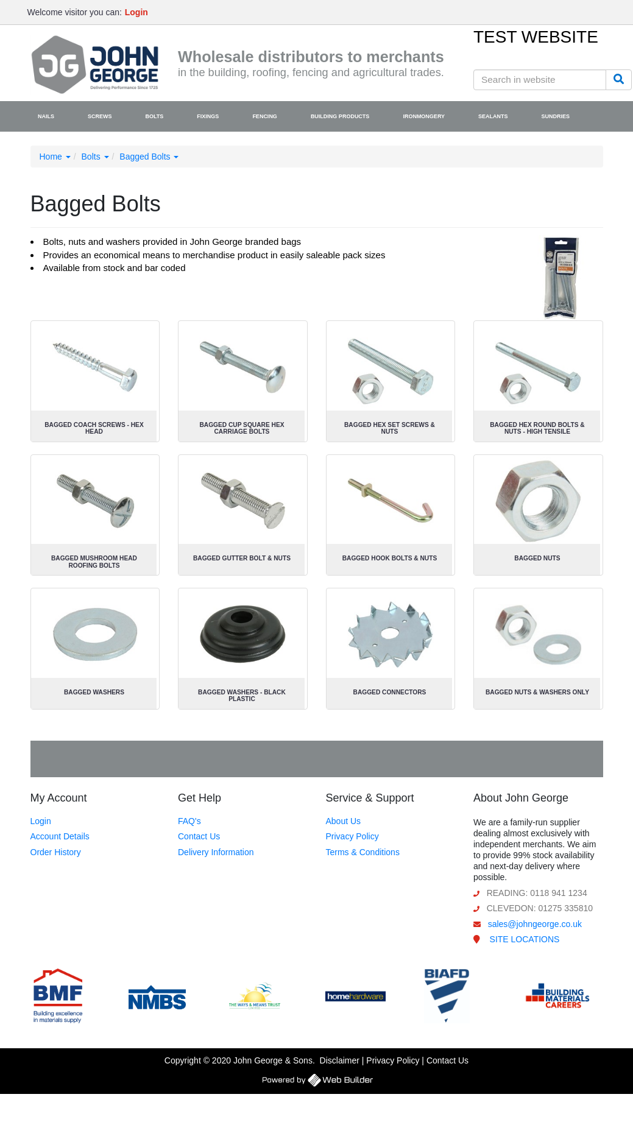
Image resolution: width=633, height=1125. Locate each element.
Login (40, 821)
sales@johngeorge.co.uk (535, 924)
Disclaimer (339, 1060)
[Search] (619, 79)
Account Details (60, 836)
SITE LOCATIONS (525, 939)
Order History (55, 852)
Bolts (95, 156)
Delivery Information (216, 852)
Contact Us (199, 836)
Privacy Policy (352, 836)
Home (55, 156)
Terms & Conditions (363, 852)
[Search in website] (539, 79)
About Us (343, 821)
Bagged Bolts (149, 156)
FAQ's (189, 821)
